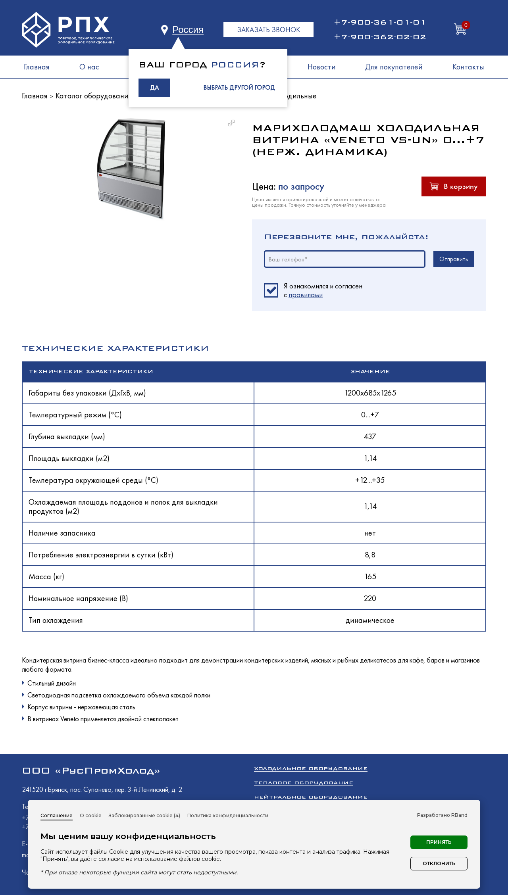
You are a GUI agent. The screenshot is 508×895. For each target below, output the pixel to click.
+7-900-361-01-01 (379, 22)
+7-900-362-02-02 (379, 37)
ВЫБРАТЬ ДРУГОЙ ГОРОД (239, 87)
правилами (306, 295)
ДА (154, 87)
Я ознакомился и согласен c (323, 290)
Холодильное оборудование (311, 768)
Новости (322, 66)
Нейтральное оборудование (311, 797)
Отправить (453, 259)
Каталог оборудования (94, 95)
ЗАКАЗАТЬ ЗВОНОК (268, 29)
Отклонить (439, 863)
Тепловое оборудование (303, 783)
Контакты (468, 66)
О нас (89, 66)
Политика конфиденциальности (227, 815)
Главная (37, 66)
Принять (439, 842)
